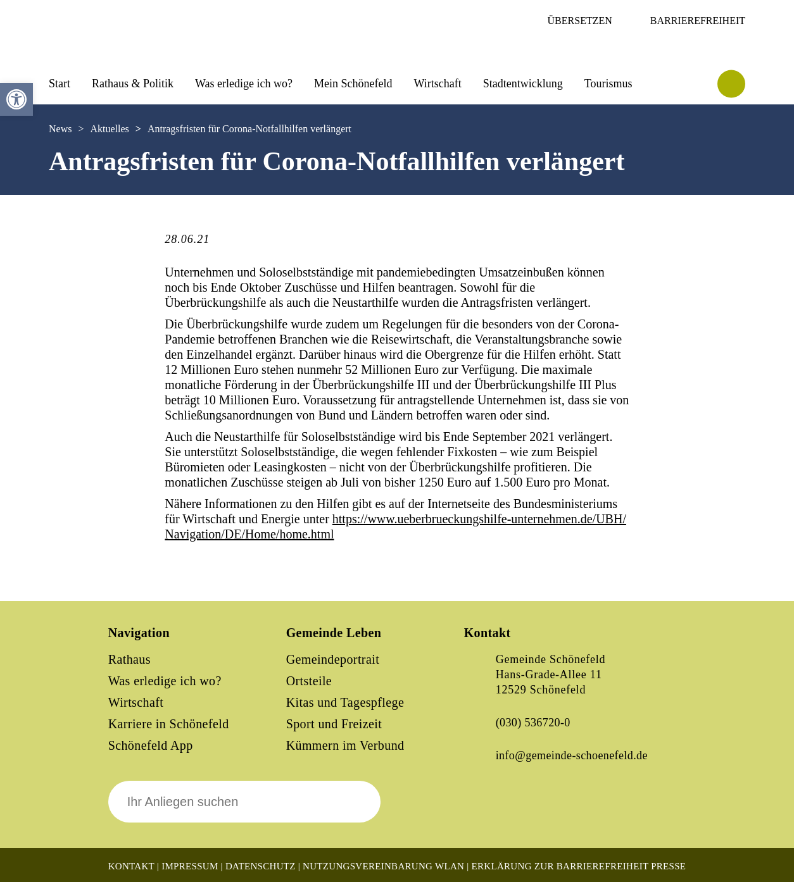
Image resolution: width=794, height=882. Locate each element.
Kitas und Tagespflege (345, 702)
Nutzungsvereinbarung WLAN (383, 866)
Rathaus (129, 659)
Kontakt (131, 866)
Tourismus (608, 83)
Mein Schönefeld (353, 83)
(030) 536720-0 (533, 722)
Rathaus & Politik (132, 83)
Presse (668, 866)
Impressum (189, 866)
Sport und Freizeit (334, 724)
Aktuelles (109, 128)
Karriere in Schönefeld (168, 724)
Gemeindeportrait (332, 659)
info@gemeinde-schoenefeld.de (572, 755)
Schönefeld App (150, 745)
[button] (16, 99)
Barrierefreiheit (697, 20)
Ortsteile (309, 681)
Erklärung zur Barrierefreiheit (560, 866)
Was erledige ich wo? (244, 83)
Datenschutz (260, 866)
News (60, 128)
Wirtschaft (437, 83)
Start (59, 83)
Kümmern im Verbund (345, 745)
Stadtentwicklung (523, 83)
